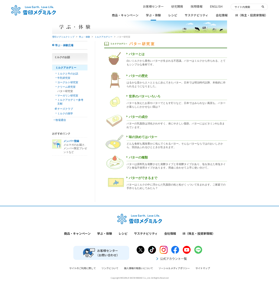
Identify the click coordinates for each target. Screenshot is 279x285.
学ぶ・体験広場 (64, 45)
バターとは (137, 54)
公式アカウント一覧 (171, 258)
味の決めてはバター (143, 137)
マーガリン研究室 (67, 95)
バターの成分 (138, 117)
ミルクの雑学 (65, 113)
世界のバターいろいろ (144, 96)
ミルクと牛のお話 (67, 73)
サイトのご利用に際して (82, 268)
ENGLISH (216, 6)
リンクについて (109, 268)
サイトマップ (202, 268)
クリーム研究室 (66, 86)
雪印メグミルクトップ (63, 37)
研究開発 (177, 6)
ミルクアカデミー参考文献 (70, 101)
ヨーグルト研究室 (67, 82)
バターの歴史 (138, 76)
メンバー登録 (71, 141)
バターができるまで (143, 178)
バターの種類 (138, 157)
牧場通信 (60, 119)
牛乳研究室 (63, 77)
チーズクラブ (65, 108)
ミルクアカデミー (103, 37)
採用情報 (197, 6)
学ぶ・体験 (84, 37)
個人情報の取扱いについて (138, 268)
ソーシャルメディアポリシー (174, 268)
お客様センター (153, 6)
